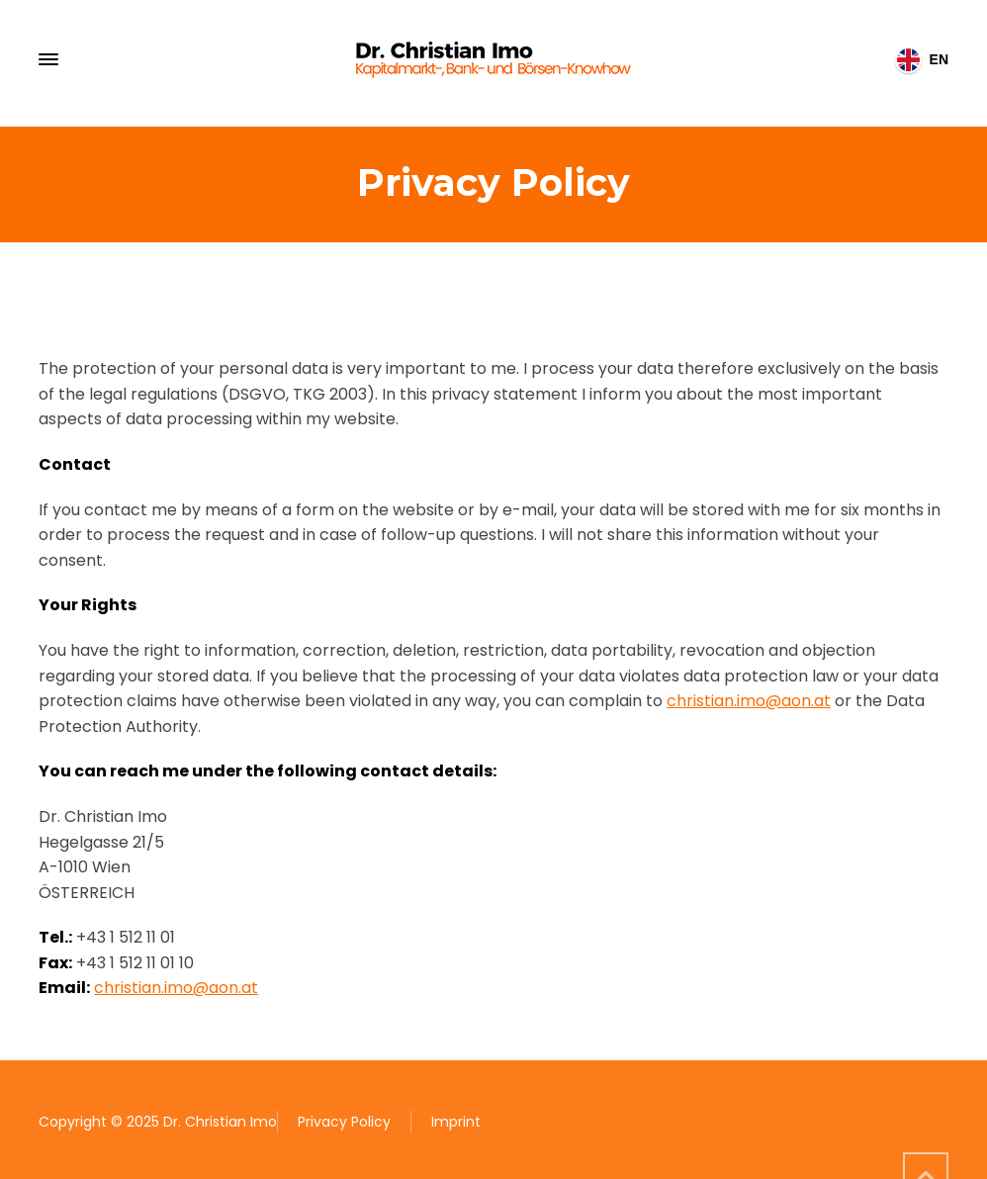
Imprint (456, 1122)
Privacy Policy (344, 1122)
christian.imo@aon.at (749, 700)
